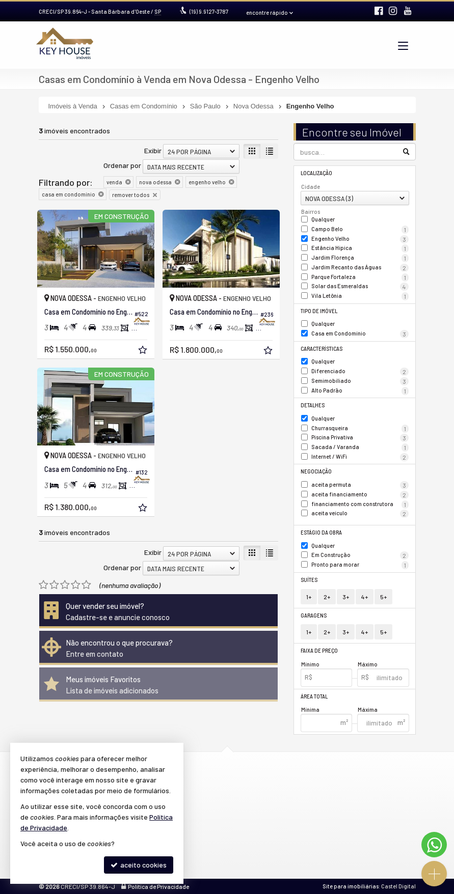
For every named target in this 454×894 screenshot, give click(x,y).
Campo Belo (360, 230)
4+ (364, 596)
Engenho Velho (360, 239)
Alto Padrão (360, 391)
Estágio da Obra (321, 532)
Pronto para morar (360, 565)
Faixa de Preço (319, 650)
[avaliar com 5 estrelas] (86, 585)
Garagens (314, 615)
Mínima (310, 709)
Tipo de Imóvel (319, 311)
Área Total (314, 696)
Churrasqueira (360, 429)
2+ (327, 596)
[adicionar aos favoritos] (143, 351)
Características (321, 348)
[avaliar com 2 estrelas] (54, 585)
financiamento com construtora (360, 504)
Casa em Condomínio (360, 334)
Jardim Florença (360, 258)
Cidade (310, 186)
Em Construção (360, 555)
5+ (383, 596)
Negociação (316, 471)
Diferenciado (360, 372)
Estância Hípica (360, 248)
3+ (345, 596)
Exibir (153, 150)
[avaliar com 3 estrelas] (65, 585)
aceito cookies (139, 864)
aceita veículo (360, 514)
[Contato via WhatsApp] (434, 844)
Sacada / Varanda (360, 447)
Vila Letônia (360, 296)
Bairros (310, 211)
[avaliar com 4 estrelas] (76, 585)
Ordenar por (122, 165)
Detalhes (313, 405)
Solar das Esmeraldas (360, 287)
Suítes (309, 579)
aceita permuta (360, 485)
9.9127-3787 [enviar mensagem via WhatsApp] (209, 11)
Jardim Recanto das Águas (360, 268)
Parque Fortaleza (360, 277)
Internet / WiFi (360, 457)
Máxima (368, 709)
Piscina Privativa (360, 438)
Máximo (368, 664)
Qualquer (323, 219)
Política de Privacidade (158, 886)
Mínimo (310, 664)
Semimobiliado (360, 381)
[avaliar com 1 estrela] (43, 585)
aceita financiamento (360, 495)
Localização (316, 173)
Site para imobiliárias (351, 886)
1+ (308, 596)
